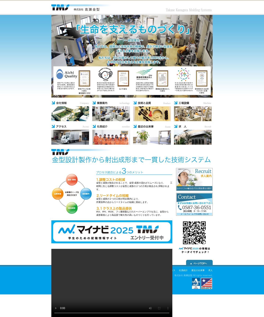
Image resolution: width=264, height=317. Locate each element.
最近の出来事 (198, 270)
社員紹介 (183, 270)
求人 (210, 270)
